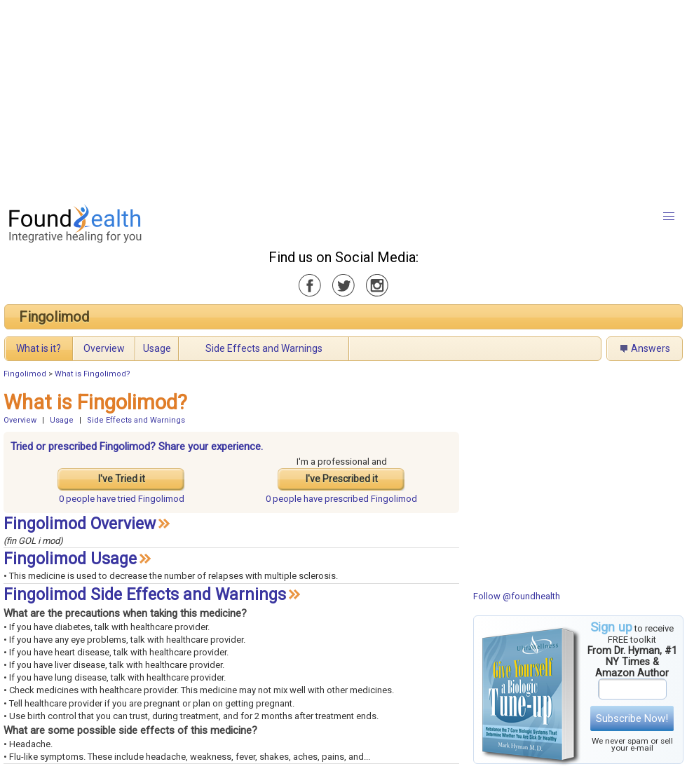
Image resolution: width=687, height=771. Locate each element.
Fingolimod (54, 316)
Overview (104, 348)
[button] (669, 216)
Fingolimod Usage (70, 559)
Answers (650, 348)
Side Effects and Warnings (263, 348)
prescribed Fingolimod (341, 498)
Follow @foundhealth (516, 596)
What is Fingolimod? (92, 373)
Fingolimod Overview (80, 523)
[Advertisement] (315, 98)
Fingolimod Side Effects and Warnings (145, 594)
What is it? (38, 348)
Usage (157, 348)
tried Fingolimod (121, 498)
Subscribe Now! (632, 718)
